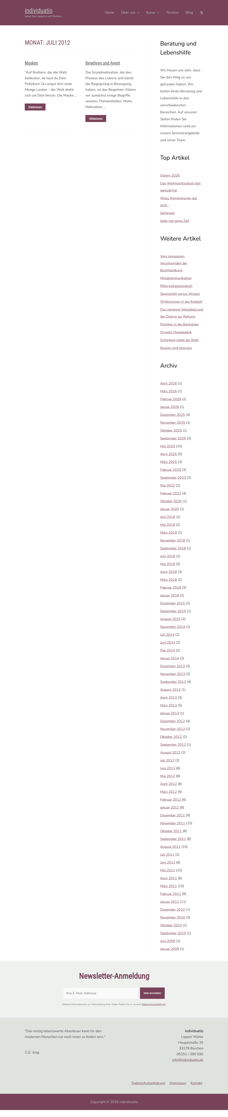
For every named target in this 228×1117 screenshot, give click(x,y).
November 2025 (173, 429)
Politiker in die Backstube (180, 331)
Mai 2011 (167, 877)
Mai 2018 (167, 571)
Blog (189, 12)
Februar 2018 (171, 594)
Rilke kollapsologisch (176, 286)
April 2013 (168, 704)
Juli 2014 (167, 641)
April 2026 (168, 390)
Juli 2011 (167, 861)
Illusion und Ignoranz (176, 355)
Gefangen (168, 213)
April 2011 (168, 885)
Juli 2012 (167, 767)
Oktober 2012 (171, 743)
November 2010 (173, 924)
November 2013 (173, 681)
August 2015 (170, 626)
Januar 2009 (169, 955)
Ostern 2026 (170, 175)
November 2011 (173, 830)
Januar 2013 (169, 720)
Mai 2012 (167, 783)
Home (109, 12)
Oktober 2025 (171, 437)
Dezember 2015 (173, 610)
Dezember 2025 (173, 421)
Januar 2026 (169, 414)
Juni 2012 (167, 775)
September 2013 (173, 688)
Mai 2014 (167, 657)
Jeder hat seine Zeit (175, 221)
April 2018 (168, 578)
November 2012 (173, 736)
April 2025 (168, 461)
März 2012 (168, 798)
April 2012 (168, 791)
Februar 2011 (171, 900)
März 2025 (168, 469)
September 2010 (173, 940)
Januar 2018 (169, 602)
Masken (31, 62)
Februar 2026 (171, 406)
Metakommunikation (176, 278)
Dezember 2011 (173, 822)
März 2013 (168, 712)
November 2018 (173, 547)
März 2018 (168, 586)
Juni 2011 (167, 869)
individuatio (39, 10)
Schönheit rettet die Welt (180, 347)
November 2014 (173, 633)
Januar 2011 (169, 908)
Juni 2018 (167, 563)
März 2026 (168, 398)
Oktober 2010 (171, 932)
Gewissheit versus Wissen (181, 293)
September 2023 (173, 484)
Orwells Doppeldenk (176, 339)
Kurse (150, 12)
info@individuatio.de (187, 1066)
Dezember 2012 (173, 728)
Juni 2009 (167, 948)
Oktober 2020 (171, 508)
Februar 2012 (171, 806)
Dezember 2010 (173, 916)
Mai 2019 (167, 531)
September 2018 (173, 555)
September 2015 (173, 618)
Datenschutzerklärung (153, 1011)
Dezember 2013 (173, 673)
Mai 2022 (167, 492)
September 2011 (173, 846)
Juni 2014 (167, 649)
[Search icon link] (201, 13)
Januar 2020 (169, 516)
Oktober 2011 (171, 838)
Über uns (128, 12)
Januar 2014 (169, 665)
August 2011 (170, 853)
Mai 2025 (167, 453)
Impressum (179, 1090)
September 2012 (173, 751)
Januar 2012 (169, 814)
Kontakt (197, 1090)
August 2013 (170, 696)
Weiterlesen (35, 105)
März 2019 (168, 539)
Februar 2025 (171, 476)
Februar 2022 (171, 500)
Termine (172, 12)
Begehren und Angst (101, 62)
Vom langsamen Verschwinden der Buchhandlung (174, 263)
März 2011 (168, 893)
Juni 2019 (167, 523)
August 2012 (170, 759)
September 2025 (173, 445)
